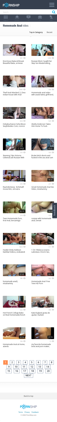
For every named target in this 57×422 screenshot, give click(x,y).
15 (8, 371)
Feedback (35, 412)
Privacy (27, 412)
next (29, 375)
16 (16, 371)
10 (16, 366)
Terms (20, 412)
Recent (49, 32)
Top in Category (36, 32)
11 (24, 366)
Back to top (28, 396)
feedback (54, 210)
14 (47, 366)
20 (48, 371)
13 (39, 366)
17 (24, 371)
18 (32, 371)
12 (32, 366)
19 (40, 371)
